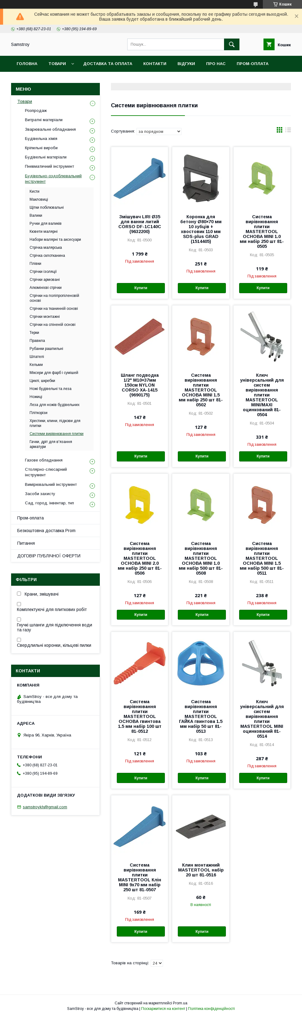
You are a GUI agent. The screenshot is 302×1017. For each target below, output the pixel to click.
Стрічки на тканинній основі (54, 308)
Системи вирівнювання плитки (57, 434)
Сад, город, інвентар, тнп (49, 503)
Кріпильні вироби (41, 148)
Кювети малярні (44, 231)
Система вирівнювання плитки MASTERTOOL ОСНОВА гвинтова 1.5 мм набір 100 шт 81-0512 (139, 716)
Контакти (154, 63)
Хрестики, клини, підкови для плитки (55, 423)
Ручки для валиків (46, 223)
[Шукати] (231, 44)
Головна (27, 63)
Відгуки (186, 63)
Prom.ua (180, 1003)
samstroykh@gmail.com (45, 807)
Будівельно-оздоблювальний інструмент (53, 179)
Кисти (34, 191)
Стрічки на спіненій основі (53, 324)
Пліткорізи (38, 413)
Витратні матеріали (44, 119)
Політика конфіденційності (211, 1009)
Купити (140, 288)
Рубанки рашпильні (46, 349)
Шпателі (37, 357)
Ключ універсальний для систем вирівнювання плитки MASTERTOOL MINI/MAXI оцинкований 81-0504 (262, 395)
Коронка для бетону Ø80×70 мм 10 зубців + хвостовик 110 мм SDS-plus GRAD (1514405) (201, 229)
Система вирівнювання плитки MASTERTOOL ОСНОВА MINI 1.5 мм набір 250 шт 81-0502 (201, 390)
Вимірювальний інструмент (51, 484)
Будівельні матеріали (46, 157)
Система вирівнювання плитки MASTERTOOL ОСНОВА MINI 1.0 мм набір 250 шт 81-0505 (262, 231)
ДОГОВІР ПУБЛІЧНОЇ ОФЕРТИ (48, 555)
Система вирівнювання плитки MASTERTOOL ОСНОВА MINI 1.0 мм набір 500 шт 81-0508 (201, 558)
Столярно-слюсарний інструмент (46, 472)
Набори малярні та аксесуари (55, 239)
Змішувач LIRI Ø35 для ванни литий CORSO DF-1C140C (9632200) (139, 224)
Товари (57, 63)
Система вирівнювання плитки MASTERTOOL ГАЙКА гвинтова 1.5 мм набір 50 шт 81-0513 (200, 716)
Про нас (216, 63)
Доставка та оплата (107, 63)
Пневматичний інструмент (49, 166)
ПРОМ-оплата (252, 63)
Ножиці (36, 397)
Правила (37, 340)
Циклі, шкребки (42, 381)
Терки (34, 332)
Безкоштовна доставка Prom (53, 79)
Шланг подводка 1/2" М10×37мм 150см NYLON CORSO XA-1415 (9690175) (140, 385)
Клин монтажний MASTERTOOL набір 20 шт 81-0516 (201, 870)
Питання (26, 543)
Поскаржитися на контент (163, 1009)
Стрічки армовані (45, 279)
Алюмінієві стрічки (46, 287)
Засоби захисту (40, 493)
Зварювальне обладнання (50, 129)
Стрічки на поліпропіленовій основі (54, 298)
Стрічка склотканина (47, 255)
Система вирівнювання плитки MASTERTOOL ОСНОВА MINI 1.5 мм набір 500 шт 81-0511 (262, 558)
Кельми (36, 365)
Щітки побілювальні (47, 207)
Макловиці (39, 199)
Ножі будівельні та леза (50, 389)
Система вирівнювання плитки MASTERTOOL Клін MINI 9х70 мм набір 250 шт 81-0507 (139, 877)
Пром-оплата (30, 517)
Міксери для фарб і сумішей (54, 373)
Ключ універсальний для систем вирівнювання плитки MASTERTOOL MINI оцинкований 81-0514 (262, 719)
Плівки (35, 263)
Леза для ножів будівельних (55, 405)
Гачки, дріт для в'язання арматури (51, 444)
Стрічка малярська (46, 247)
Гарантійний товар (122, 79)
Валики (36, 215)
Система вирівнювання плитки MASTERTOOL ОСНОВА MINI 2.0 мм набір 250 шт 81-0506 (140, 558)
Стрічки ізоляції (43, 271)
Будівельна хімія (41, 138)
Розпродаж (36, 110)
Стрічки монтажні (45, 316)
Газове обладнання (44, 460)
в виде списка (288, 131)
